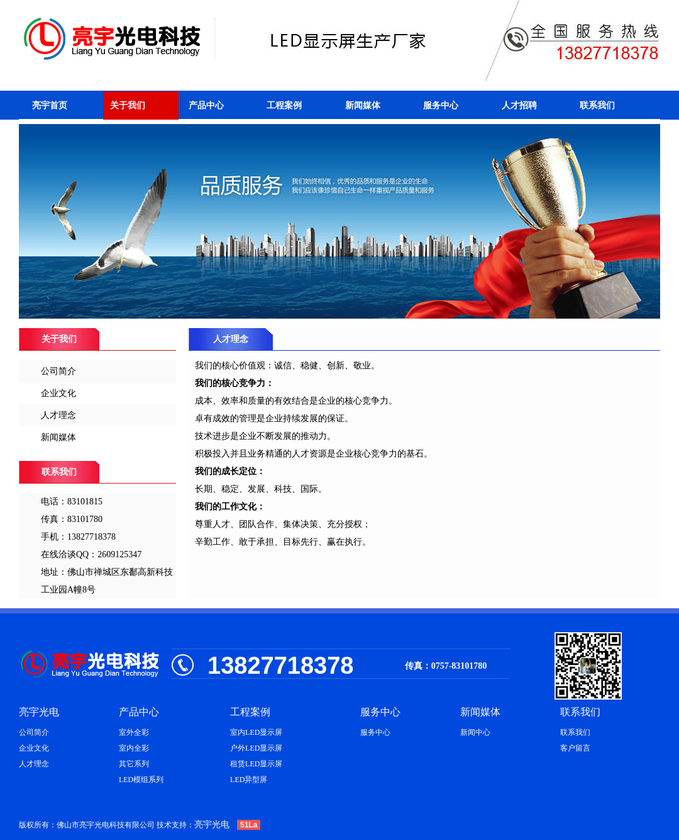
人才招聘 (519, 105)
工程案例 (284, 105)
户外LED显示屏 (256, 748)
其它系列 (134, 763)
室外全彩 (134, 732)
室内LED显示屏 (256, 732)
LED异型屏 (248, 779)
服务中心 (440, 105)
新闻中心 (475, 732)
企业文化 (58, 393)
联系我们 (597, 105)
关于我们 (127, 105)
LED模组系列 (141, 779)
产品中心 (206, 105)
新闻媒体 (362, 105)
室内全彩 (134, 748)
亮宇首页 (49, 105)
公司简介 (58, 371)
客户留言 (575, 748)
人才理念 (58, 415)
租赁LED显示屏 (256, 763)
